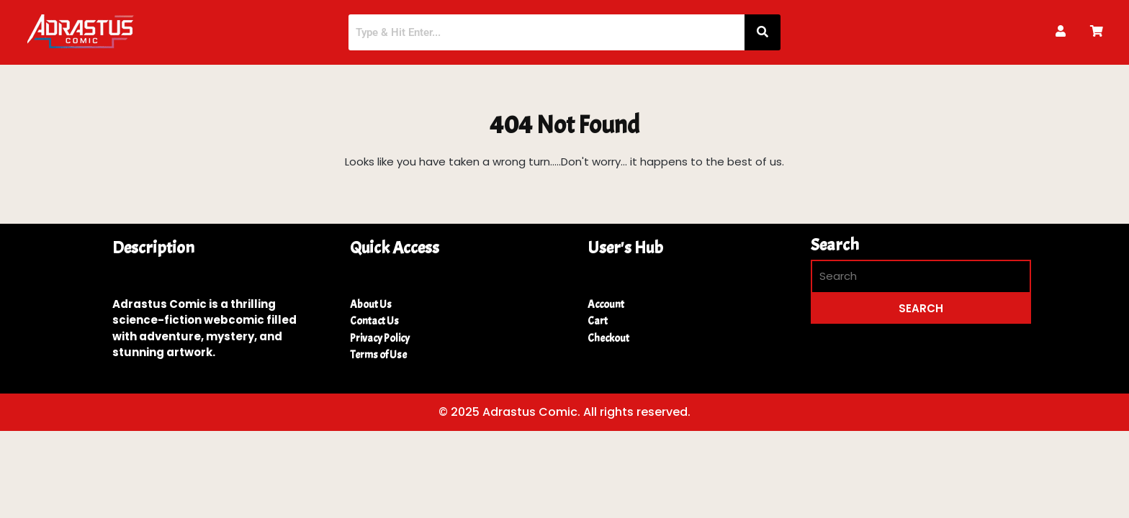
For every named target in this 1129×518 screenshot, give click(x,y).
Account (606, 305)
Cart (598, 321)
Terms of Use (378, 355)
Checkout (608, 338)
